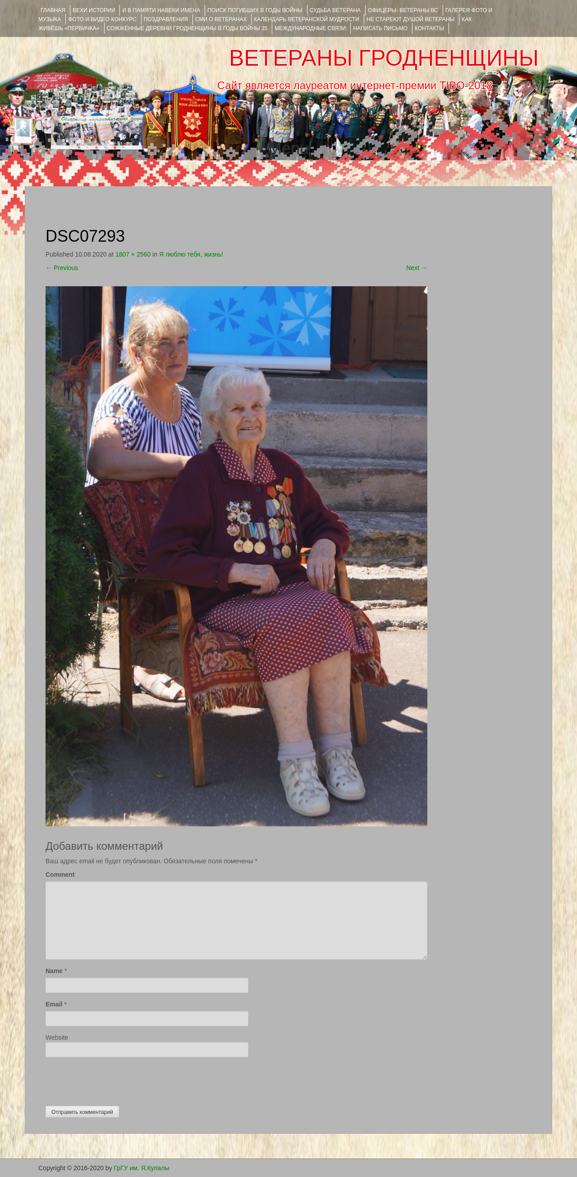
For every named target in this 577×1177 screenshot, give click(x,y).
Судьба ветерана (335, 10)
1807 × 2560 (133, 254)
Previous (62, 267)
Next (416, 267)
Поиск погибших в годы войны (254, 10)
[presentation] (114, 1079)
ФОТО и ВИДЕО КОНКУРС (102, 19)
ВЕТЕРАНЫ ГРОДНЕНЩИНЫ (384, 58)
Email (54, 1004)
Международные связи (310, 28)
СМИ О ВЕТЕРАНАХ (221, 19)
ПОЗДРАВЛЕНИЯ (166, 19)
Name (54, 970)
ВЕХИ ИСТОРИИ (94, 10)
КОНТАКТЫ (429, 28)
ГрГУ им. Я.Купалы (141, 1168)
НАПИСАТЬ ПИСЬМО (380, 28)
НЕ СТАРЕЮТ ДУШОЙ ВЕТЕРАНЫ (410, 19)
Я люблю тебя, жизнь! (191, 254)
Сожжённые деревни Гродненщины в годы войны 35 (187, 28)
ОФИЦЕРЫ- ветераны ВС (403, 10)
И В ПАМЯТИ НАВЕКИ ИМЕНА (161, 10)
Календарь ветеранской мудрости (306, 19)
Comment (60, 874)
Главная (53, 10)
